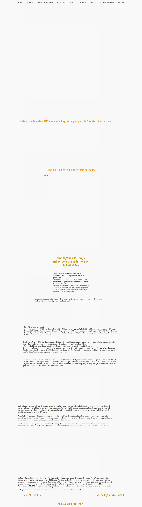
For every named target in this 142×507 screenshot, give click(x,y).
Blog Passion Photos (107, 2)
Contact (121, 2)
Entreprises (61, 2)
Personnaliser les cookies (71, 506)
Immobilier (82, 2)
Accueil (20, 2)
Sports (72, 2)
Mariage (30, 2)
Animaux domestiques (45, 2)
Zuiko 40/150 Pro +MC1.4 (110, 495)
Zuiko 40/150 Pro (31, 495)
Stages (92, 2)
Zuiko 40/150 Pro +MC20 (71, 504)
